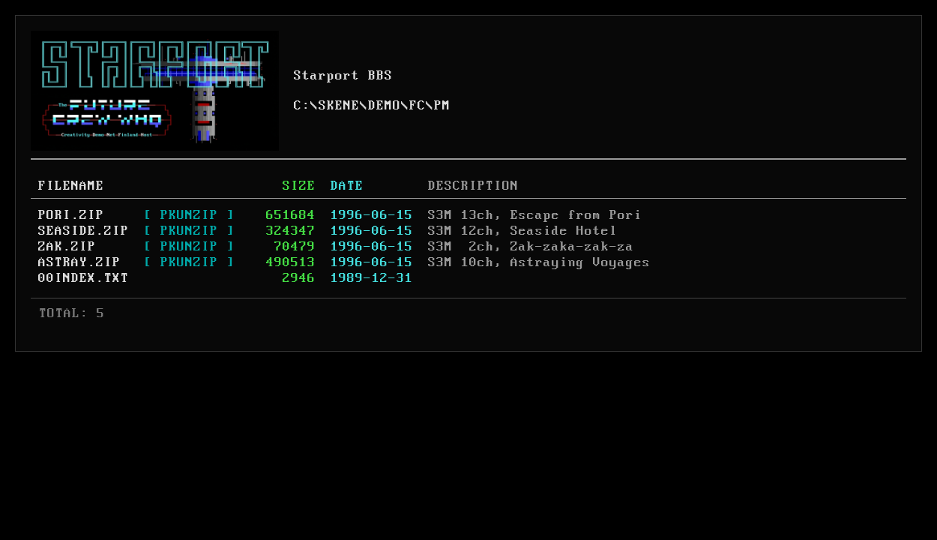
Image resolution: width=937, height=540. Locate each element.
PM (442, 105)
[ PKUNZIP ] (189, 215)
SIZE (299, 186)
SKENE (339, 105)
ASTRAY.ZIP (79, 262)
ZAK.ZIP (67, 246)
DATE (347, 186)
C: (302, 105)
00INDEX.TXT (83, 278)
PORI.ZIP (71, 215)
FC (417, 105)
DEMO (384, 105)
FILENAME (71, 186)
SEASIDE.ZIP (83, 231)
